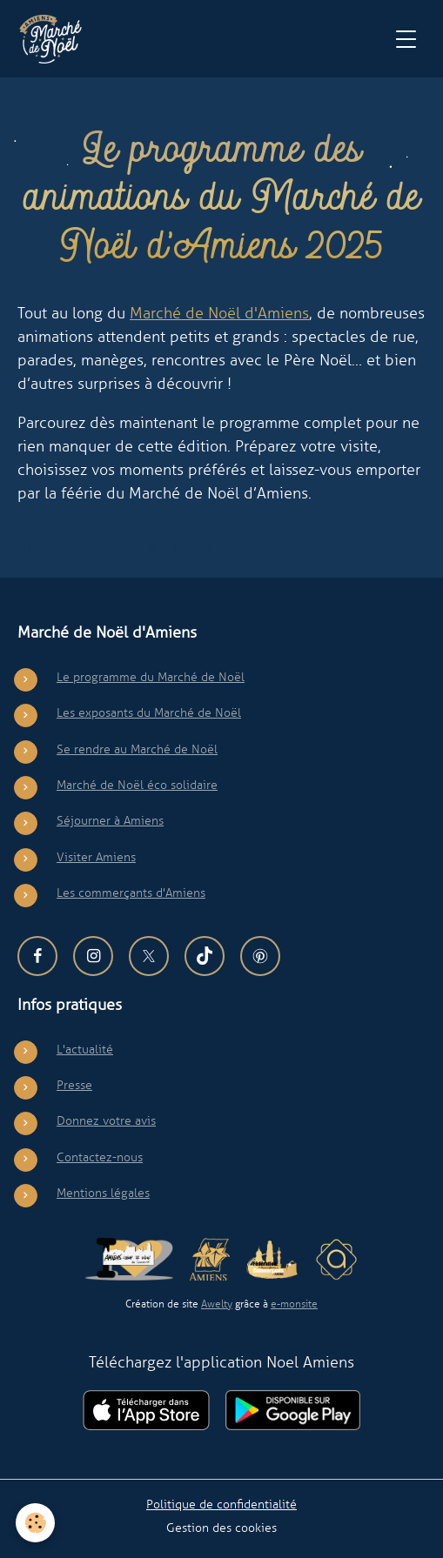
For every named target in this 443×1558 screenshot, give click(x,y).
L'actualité (85, 1049)
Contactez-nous (100, 1157)
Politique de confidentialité (221, 1504)
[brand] (54, 39)
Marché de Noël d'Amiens (219, 313)
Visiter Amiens (96, 857)
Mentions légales (103, 1192)
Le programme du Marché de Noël (151, 677)
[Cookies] (35, 1522)
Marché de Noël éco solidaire (137, 784)
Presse (74, 1085)
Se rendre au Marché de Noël (137, 749)
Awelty (216, 1304)
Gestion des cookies (221, 1527)
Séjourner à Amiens (110, 820)
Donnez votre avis (106, 1120)
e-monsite (294, 1304)
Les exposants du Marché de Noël (149, 712)
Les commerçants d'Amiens (131, 892)
